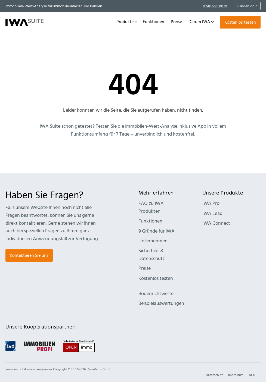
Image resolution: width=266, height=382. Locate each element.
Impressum (235, 374)
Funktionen (150, 220)
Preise (144, 268)
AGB (252, 374)
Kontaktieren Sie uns (29, 255)
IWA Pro (210, 203)
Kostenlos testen (240, 22)
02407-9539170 (215, 6)
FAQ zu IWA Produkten (151, 207)
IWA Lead (212, 213)
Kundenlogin (247, 6)
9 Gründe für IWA (156, 230)
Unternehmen (153, 240)
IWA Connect (216, 223)
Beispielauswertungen (161, 303)
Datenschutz (214, 374)
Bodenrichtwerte (156, 293)
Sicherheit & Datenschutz (151, 254)
